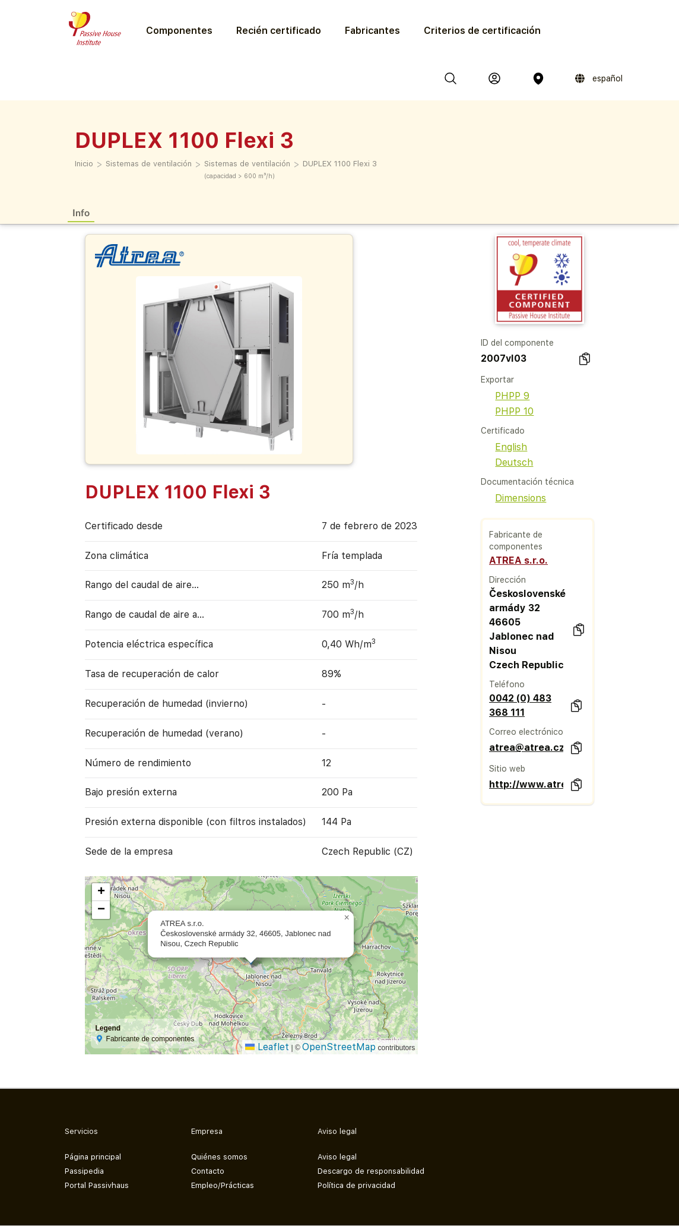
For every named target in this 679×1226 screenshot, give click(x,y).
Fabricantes (372, 30)
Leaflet (267, 1047)
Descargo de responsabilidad (371, 1171)
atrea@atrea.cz (526, 747)
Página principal (93, 1156)
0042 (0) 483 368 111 (520, 705)
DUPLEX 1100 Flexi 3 (340, 163)
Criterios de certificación (482, 30)
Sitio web (507, 768)
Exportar (497, 379)
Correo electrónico (526, 732)
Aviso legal (337, 1156)
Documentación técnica (527, 481)
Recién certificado (278, 30)
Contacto (207, 1171)
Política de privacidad (356, 1185)
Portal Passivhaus (97, 1185)
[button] (347, 918)
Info (81, 212)
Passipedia (84, 1171)
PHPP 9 (505, 396)
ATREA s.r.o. (518, 560)
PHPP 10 (507, 411)
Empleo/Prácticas (222, 1185)
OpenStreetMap (339, 1047)
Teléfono (507, 684)
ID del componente (517, 342)
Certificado (503, 430)
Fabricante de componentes (515, 540)
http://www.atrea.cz (526, 784)
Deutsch (507, 462)
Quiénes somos (219, 1156)
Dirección (507, 579)
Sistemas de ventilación (149, 163)
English (504, 447)
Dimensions (513, 498)
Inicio (84, 163)
